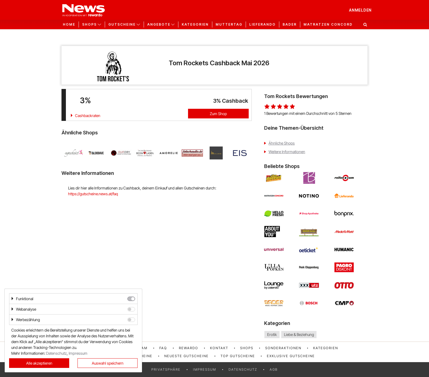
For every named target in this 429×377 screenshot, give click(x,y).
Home (69, 24)
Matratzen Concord (328, 24)
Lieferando (262, 24)
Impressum (204, 369)
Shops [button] (89, 24)
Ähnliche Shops (282, 143)
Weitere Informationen (287, 151)
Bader (290, 24)
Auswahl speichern (108, 363)
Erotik (272, 334)
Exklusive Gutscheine (291, 356)
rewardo (188, 348)
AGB (274, 369)
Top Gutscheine (238, 356)
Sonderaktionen (283, 348)
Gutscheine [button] (122, 24)
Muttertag (229, 24)
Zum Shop (218, 113)
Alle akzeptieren (39, 363)
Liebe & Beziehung (299, 334)
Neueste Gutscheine (186, 356)
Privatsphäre (166, 369)
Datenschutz (243, 369)
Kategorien (195, 24)
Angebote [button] (158, 24)
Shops (246, 348)
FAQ (163, 348)
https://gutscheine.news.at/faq (93, 193)
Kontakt (219, 348)
